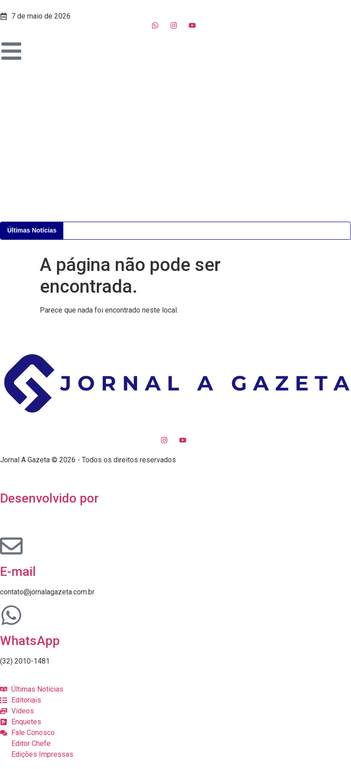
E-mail (18, 571)
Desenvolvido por (49, 498)
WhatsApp (30, 640)
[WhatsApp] (11, 615)
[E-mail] (11, 546)
